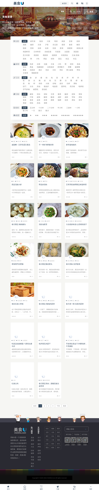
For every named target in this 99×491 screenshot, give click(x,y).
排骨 (41, 141)
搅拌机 (63, 87)
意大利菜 (26, 55)
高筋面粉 (74, 181)
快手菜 (78, 19)
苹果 (45, 141)
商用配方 (61, 67)
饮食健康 (32, 452)
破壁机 (44, 90)
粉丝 (77, 261)
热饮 (47, 70)
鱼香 (24, 100)
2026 (88, 23)
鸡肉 (79, 28)
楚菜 (63, 45)
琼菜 (54, 48)
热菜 (31, 64)
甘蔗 (47, 432)
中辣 (31, 97)
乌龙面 (52, 433)
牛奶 (85, 28)
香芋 (77, 141)
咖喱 (59, 100)
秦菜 (71, 45)
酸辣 (45, 97)
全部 (24, 41)
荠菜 (68, 181)
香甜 (24, 103)
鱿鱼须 (52, 448)
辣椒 (73, 28)
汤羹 (45, 64)
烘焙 (52, 59)
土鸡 (68, 141)
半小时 (60, 108)
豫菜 (78, 45)
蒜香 (38, 100)
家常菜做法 (68, 435)
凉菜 (61, 33)
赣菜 (24, 48)
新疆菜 (70, 48)
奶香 (45, 100)
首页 (34, 406)
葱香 (31, 100)
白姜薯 (47, 444)
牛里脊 (47, 440)
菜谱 (25, 487)
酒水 (40, 70)
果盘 (45, 59)
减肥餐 (62, 23)
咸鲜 (59, 97)
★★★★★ (65, 116)
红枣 (13, 301)
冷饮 (54, 70)
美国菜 (36, 55)
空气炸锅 (35, 90)
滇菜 (39, 48)
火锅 (47, 84)
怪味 (31, 103)
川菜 (48, 41)
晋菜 (32, 48)
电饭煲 (55, 87)
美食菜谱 (32, 439)
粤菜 (56, 41)
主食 (52, 64)
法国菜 (67, 52)
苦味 (73, 97)
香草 (80, 100)
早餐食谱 (70, 19)
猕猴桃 (52, 429)
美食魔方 (32, 465)
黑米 (52, 444)
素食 (24, 70)
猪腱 (58, 440)
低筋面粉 (24, 221)
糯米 (58, 429)
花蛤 (41, 181)
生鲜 (68, 84)
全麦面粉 (24, 340)
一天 (33, 111)
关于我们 (39, 439)
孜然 (66, 100)
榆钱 (18, 221)
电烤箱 (25, 90)
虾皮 (72, 301)
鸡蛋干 (41, 340)
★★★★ (54, 116)
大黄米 (52, 440)
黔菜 (62, 48)
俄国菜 (45, 55)
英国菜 (76, 52)
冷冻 (31, 87)
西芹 (19, 261)
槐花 (45, 261)
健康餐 (77, 67)
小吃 (38, 59)
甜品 (60, 59)
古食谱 (25, 73)
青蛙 (58, 436)
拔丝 (61, 84)
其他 (38, 87)
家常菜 (62, 19)
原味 (80, 97)
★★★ (44, 116)
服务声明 (39, 445)
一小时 (77, 108)
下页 (58, 406)
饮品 (67, 59)
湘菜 (24, 45)
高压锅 (72, 87)
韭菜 (72, 221)
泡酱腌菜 (40, 67)
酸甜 (66, 94)
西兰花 (17, 181)
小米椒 (41, 221)
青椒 (72, 141)
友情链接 (39, 458)
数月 (47, 111)
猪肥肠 (14, 261)
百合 (52, 436)
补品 (75, 59)
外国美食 (64, 55)
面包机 (53, 90)
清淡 (38, 94)
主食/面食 (76, 55)
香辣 (80, 94)
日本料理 (37, 52)
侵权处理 (39, 452)
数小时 (25, 111)
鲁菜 (41, 41)
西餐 (70, 67)
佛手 (47, 436)
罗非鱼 (58, 444)
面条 (82, 23)
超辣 (38, 97)
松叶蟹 (58, 448)
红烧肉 (75, 23)
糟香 (52, 100)
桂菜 (47, 48)
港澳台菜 (80, 48)
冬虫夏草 (47, 429)
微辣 (24, 97)
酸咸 (52, 97)
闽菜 (63, 41)
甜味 (45, 94)
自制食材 (50, 67)
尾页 (64, 406)
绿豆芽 (18, 141)
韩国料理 (26, 52)
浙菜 (78, 41)
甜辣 (73, 94)
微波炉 (46, 87)
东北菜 (55, 45)
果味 (73, 100)
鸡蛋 (67, 28)
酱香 (59, 94)
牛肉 (91, 28)
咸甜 (66, 97)
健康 (41, 487)
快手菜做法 (84, 435)
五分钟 (32, 108)
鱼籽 (58, 432)
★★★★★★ (79, 116)
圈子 (74, 487)
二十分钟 (50, 108)
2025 (61, 28)
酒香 (45, 103)
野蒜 (45, 181)
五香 (52, 94)
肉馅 (68, 221)
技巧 (24, 87)
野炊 (79, 70)
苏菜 (71, 41)
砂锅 (54, 84)
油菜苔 (47, 221)
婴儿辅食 (70, 70)
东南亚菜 (48, 52)
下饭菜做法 (76, 435)
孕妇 (61, 70)
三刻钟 (69, 108)
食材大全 (32, 445)
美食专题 (32, 458)
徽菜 (32, 45)
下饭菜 (86, 19)
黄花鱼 (47, 448)
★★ (37, 116)
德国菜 (54, 55)
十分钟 (41, 108)
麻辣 (31, 94)
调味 (75, 84)
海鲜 (68, 23)
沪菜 (47, 45)
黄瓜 (47, 340)
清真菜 (32, 70)
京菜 (39, 45)
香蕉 (18, 340)
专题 (58, 487)
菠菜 (72, 261)
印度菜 (58, 52)
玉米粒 (80, 181)
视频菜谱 (35, 73)
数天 (40, 111)
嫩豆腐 (24, 141)
